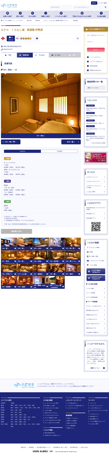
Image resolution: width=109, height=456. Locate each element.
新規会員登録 (93, 66)
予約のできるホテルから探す (82, 14)
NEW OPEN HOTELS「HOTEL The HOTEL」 (95, 108)
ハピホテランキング (96, 177)
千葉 (26, 407)
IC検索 (90, 252)
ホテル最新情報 (70, 425)
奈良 (29, 417)
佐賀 (16, 424)
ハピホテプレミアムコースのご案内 (96, 186)
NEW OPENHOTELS (49, 433)
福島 (33, 405)
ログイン (96, 50)
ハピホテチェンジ (93, 414)
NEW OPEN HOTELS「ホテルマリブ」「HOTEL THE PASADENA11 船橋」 (95, 137)
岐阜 (16, 414)
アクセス (40, 55)
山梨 (16, 410)
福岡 (12, 424)
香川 (12, 421)
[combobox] (88, 7)
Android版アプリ (96, 218)
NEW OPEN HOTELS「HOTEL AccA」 (94, 115)
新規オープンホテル (72, 418)
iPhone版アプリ (96, 213)
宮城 (29, 405)
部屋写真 (24, 55)
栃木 (30, 407)
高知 (25, 421)
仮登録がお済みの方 (95, 70)
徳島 (16, 421)
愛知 (12, 414)
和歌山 (34, 417)
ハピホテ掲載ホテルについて (96, 421)
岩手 (25, 405)
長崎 (20, 424)
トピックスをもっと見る (98, 142)
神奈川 (16, 407)
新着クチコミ (70, 428)
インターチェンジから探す (51, 403)
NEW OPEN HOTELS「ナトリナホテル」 (95, 128)
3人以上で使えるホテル (96, 323)
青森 (12, 405)
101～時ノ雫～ (10, 142)
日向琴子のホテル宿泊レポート (52, 435)
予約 (72, 55)
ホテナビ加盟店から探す (50, 417)
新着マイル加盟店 (71, 420)
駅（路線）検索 (92, 256)
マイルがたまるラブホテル (51, 415)
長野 (20, 410)
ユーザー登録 (102, 3)
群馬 (39, 407)
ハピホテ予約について (95, 408)
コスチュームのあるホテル (96, 306)
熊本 (25, 424)
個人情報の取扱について (44, 447)
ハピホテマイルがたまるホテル (94, 278)
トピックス (92, 100)
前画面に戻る (12, 231)
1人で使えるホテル (96, 319)
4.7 (17, 39)
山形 (20, 405)
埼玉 (21, 407)
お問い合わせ (84, 447)
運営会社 (23, 447)
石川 (12, 412)
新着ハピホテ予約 (71, 423)
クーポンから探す (61, 14)
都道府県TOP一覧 (95, 82)
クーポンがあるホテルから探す (52, 420)
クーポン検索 (96, 288)
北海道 (12, 403)
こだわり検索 (92, 265)
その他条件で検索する (96, 332)
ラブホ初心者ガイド (72, 403)
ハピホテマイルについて (96, 181)
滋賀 (25, 417)
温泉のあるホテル (96, 328)
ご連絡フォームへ (95, 368)
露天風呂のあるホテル (96, 310)
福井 (20, 412)
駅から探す (20, 14)
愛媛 (20, 421)
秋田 (16, 405)
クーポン (56, 55)
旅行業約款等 (74, 447)
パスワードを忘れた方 (96, 61)
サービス (91, 172)
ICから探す (32, 14)
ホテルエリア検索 (93, 247)
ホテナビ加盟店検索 (96, 297)
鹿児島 (38, 424)
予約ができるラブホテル (50, 413)
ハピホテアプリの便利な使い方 (75, 405)
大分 (29, 424)
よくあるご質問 (96, 191)
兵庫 (16, 417)
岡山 (12, 419)
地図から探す (45, 14)
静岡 (20, 414)
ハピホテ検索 (93, 243)
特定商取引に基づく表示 (60, 447)
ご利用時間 (59, 151)
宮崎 (33, 424)
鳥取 (20, 419)
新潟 (12, 410)
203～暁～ (73, 142)
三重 (25, 414)
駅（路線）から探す (49, 405)
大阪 (12, 417)
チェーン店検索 (96, 293)
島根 (25, 419)
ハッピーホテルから (96, 344)
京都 (20, 417)
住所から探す (7, 14)
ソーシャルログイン (95, 57)
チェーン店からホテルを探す (51, 422)
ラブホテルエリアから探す (95, 261)
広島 (16, 419)
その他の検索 (101, 14)
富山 (16, 412)
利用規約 (31, 447)
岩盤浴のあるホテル (96, 315)
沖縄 (12, 426)
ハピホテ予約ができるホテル (94, 271)
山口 (29, 419)
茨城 (34, 407)
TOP (8, 55)
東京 (12, 407)
